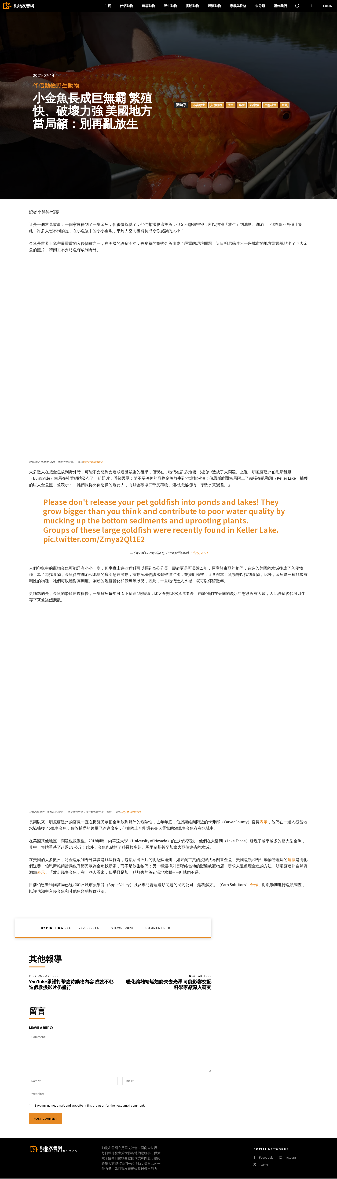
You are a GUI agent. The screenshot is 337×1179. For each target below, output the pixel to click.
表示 (263, 822)
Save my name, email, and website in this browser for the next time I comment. (90, 1106)
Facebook (266, 1158)
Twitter (263, 1165)
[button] (297, 5)
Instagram (291, 1158)
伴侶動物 (44, 85)
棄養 (242, 105)
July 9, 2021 (198, 553)
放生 (230, 105)
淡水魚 (254, 105)
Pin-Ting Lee (58, 928)
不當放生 (199, 105)
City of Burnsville (93, 461)
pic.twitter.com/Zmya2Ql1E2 (94, 539)
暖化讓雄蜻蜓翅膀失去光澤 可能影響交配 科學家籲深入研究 (168, 984)
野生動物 (68, 85)
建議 (292, 859)
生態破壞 (270, 105)
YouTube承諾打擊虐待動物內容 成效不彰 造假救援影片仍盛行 (71, 984)
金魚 (285, 105)
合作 (254, 884)
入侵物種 (216, 105)
